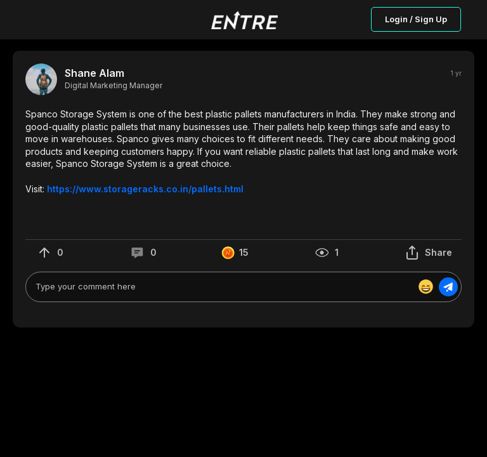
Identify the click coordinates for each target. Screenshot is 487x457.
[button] (243, 151)
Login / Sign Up (416, 19)
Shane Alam (94, 73)
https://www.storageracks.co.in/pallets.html (145, 188)
